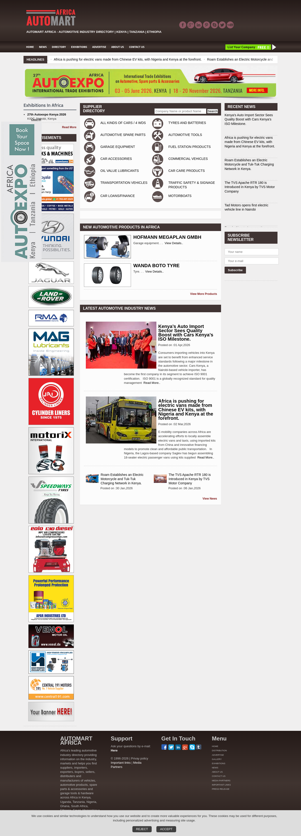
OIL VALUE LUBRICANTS (119, 171)
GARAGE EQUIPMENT (117, 147)
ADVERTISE (99, 47)
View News (209, 498)
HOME (30, 47)
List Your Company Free (250, 47)
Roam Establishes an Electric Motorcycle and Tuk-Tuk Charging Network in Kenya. (122, 479)
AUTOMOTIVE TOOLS (185, 135)
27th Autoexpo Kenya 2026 (46, 114)
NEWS (43, 47)
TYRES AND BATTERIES (187, 123)
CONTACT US (136, 47)
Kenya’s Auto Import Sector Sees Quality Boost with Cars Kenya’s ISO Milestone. (185, 333)
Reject (142, 829)
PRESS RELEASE (221, 789)
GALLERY (217, 759)
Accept (166, 829)
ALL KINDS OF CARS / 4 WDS (123, 123)
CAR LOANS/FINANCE (117, 196)
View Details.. (174, 243)
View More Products (203, 294)
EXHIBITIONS (79, 47)
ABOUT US (117, 47)
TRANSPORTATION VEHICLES (123, 183)
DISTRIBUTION (219, 750)
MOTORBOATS (179, 196)
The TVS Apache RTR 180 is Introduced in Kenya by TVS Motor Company (190, 479)
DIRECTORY (59, 47)
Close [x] (36, 119)
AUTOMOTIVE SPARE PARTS (123, 135)
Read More (69, 127)
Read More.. (151, 383)
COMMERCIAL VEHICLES (188, 159)
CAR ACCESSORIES (116, 159)
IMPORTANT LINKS (221, 785)
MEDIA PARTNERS (221, 780)
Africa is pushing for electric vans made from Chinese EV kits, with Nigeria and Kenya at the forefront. (157, 59)
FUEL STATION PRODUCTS (189, 147)
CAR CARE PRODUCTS (186, 171)
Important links (121, 762)
